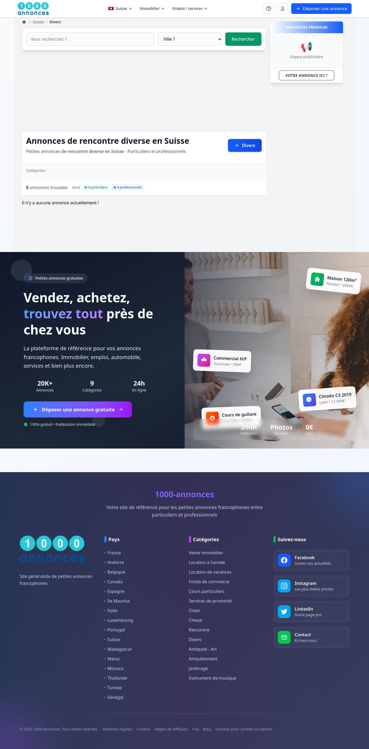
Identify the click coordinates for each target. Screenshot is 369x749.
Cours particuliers (207, 591)
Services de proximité (210, 601)
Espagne (114, 591)
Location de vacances (210, 572)
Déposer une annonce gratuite (77, 409)
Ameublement (203, 659)
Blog (207, 729)
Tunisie (113, 688)
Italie (110, 610)
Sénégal (114, 697)
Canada (113, 582)
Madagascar (118, 649)
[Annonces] (24, 22)
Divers (195, 639)
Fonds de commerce (209, 582)
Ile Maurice (117, 601)
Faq (195, 729)
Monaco (114, 668)
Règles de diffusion (171, 729)
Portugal (114, 630)
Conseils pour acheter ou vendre (243, 729)
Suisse (120, 8)
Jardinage (198, 668)
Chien (194, 610)
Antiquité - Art (203, 649)
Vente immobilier (206, 553)
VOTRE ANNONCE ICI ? (307, 75)
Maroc (112, 659)
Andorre (114, 562)
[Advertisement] (144, 94)
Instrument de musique (212, 678)
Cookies (143, 729)
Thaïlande (115, 678)
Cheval (195, 620)
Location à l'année (207, 562)
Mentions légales (117, 729)
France (112, 553)
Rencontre (199, 630)
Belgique (114, 572)
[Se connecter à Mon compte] (268, 8)
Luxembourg (118, 620)
